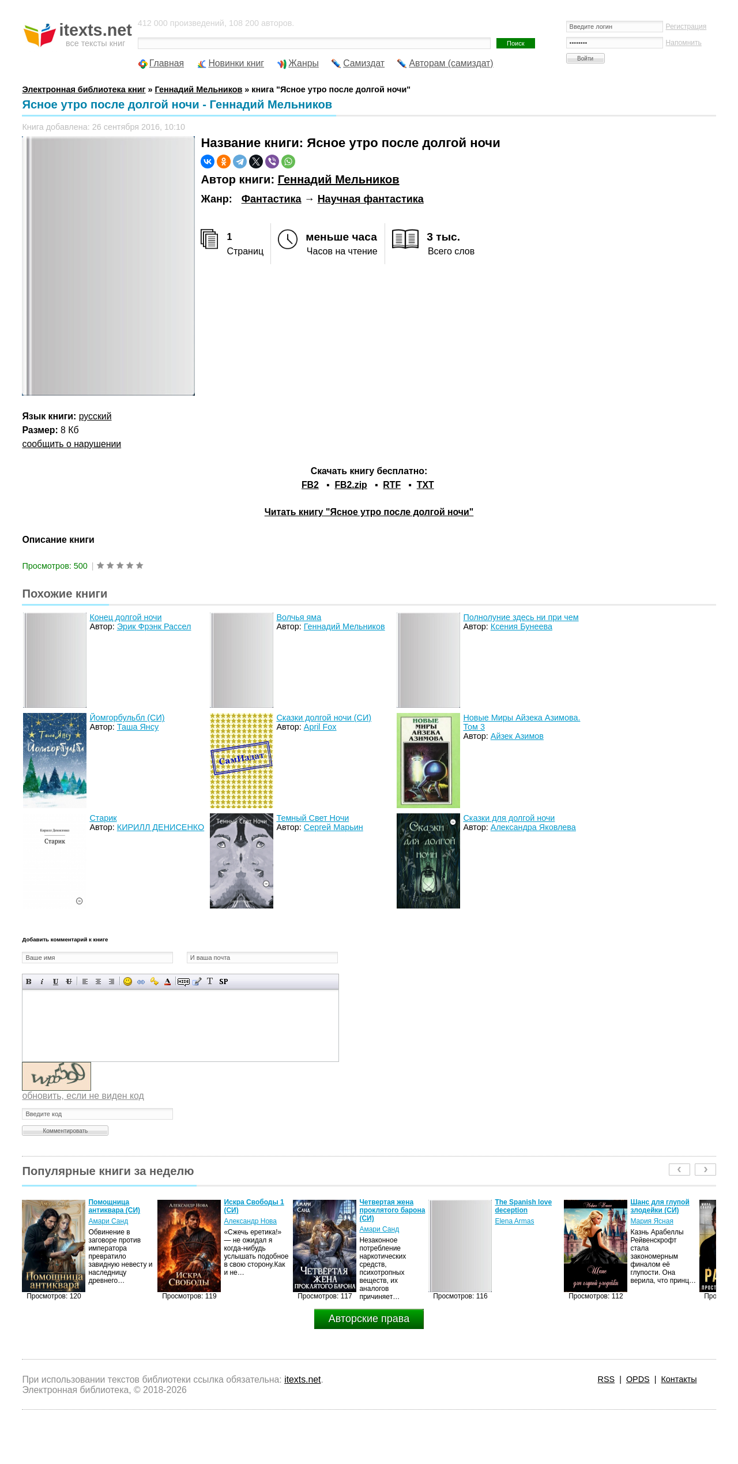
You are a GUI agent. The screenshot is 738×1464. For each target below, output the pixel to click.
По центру (98, 981)
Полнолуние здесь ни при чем (520, 617)
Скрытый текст (183, 981)
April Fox (320, 726)
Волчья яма (298, 617)
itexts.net (302, 1379)
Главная (166, 63)
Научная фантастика (371, 199)
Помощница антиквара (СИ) (114, 1206)
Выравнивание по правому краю (111, 981)
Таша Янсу (138, 726)
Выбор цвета (167, 981)
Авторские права (369, 1318)
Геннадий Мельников (339, 179)
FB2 (310, 485)
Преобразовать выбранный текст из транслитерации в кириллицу (210, 981)
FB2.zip (350, 485)
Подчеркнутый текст (55, 981)
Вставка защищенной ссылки (154, 981)
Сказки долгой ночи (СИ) (323, 717)
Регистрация (686, 26)
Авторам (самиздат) (451, 63)
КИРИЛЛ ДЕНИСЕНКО (160, 827)
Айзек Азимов (517, 736)
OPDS (638, 1379)
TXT (425, 485)
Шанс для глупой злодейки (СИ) (659, 1206)
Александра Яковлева (533, 827)
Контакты (678, 1379)
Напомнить (684, 43)
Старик (102, 818)
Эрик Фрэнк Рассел (154, 626)
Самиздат (364, 63)
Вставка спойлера (223, 981)
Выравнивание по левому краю (85, 981)
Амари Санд (108, 1221)
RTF (392, 485)
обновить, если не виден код (83, 1096)
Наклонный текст (42, 981)
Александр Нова (250, 1221)
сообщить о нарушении (71, 444)
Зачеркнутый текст (69, 981)
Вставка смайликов (127, 981)
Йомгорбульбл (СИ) (126, 717)
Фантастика (272, 199)
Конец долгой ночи (125, 617)
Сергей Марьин (333, 827)
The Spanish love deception (523, 1206)
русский (95, 416)
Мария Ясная (651, 1221)
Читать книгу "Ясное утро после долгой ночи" (369, 512)
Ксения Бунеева (521, 626)
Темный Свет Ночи (312, 818)
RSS (606, 1379)
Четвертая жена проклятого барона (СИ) (392, 1210)
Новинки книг (236, 63)
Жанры (303, 63)
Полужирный (29, 981)
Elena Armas (514, 1221)
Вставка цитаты (197, 981)
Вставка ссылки (141, 981)
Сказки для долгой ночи (509, 818)
